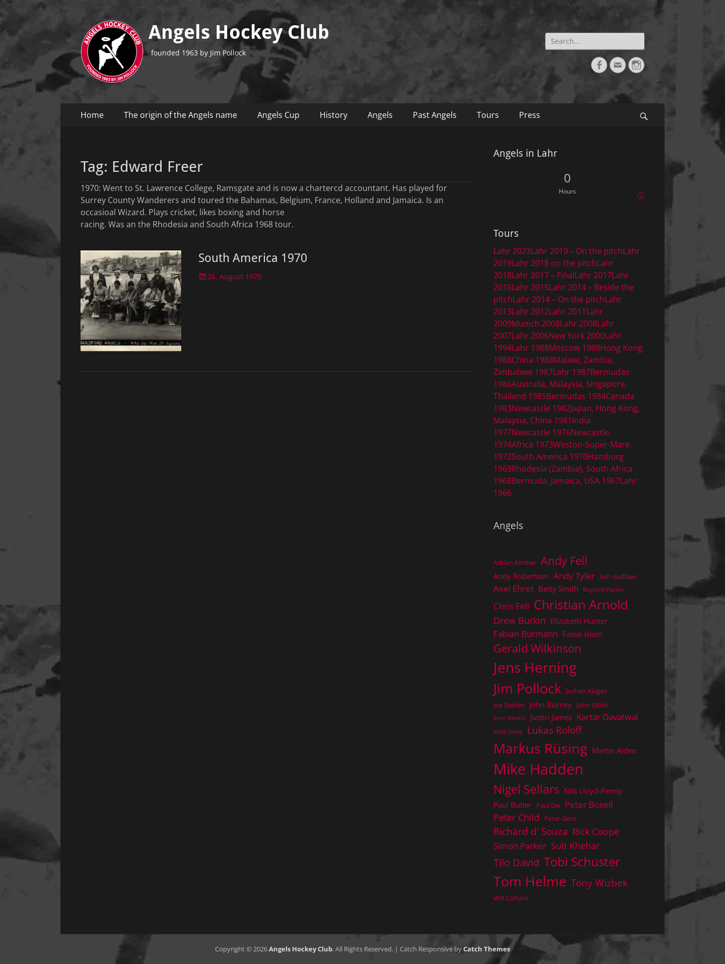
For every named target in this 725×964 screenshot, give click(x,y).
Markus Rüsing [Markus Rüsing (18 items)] (540, 748)
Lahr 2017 (593, 275)
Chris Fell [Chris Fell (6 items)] (511, 606)
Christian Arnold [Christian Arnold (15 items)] (581, 604)
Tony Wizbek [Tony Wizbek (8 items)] (599, 882)
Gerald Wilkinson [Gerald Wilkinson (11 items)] (537, 648)
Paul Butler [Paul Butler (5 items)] (512, 805)
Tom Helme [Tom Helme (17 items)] (529, 881)
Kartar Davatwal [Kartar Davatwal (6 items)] (607, 717)
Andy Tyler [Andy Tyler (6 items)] (574, 576)
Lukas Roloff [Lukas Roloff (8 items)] (554, 730)
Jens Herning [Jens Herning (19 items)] (534, 667)
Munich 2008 (536, 323)
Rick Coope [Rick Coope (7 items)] (595, 831)
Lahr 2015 (530, 287)
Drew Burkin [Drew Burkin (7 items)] (519, 620)
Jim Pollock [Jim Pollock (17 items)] (527, 688)
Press (529, 114)
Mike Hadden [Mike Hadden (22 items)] (538, 769)
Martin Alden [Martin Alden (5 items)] (614, 750)
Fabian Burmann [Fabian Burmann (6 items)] (525, 633)
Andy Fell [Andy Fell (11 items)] (564, 560)
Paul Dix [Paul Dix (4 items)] (548, 805)
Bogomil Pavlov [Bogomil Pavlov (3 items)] (603, 589)
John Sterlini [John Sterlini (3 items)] (509, 718)
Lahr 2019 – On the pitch (577, 250)
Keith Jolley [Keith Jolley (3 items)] (508, 731)
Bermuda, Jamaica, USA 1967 (566, 480)
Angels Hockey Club (239, 32)
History (333, 114)
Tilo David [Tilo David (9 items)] (516, 862)
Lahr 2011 (567, 311)
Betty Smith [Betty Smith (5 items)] (558, 589)
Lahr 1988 (530, 347)
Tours (488, 114)
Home (92, 114)
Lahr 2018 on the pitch (554, 263)
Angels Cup (278, 114)
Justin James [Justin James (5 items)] (551, 717)
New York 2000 (577, 335)
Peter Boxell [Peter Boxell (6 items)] (589, 804)
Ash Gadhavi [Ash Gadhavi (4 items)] (618, 576)
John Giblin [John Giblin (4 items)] (592, 705)
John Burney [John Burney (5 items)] (550, 704)
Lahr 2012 (530, 311)
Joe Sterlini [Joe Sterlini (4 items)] (509, 705)
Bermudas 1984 (576, 396)
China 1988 (532, 359)
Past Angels (435, 114)
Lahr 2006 (530, 335)
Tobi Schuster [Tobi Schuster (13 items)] (582, 861)
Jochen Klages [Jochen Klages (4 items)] (586, 690)
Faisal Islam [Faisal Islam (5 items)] (582, 634)
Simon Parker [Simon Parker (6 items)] (519, 846)
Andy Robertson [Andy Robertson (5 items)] (521, 576)
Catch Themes (486, 948)
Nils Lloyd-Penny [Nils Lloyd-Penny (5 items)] (593, 791)
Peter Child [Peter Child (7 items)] (516, 817)
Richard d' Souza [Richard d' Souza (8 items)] (530, 831)
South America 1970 (252, 258)
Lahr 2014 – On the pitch (559, 299)
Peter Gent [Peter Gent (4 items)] (560, 818)
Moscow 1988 (574, 347)
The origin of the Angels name (180, 114)
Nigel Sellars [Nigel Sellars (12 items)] (526, 789)
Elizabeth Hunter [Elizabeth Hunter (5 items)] (579, 621)
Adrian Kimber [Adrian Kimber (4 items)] (514, 562)
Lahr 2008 (578, 323)
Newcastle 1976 (541, 432)
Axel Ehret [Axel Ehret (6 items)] (513, 588)
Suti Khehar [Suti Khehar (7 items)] (575, 846)
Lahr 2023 (512, 250)
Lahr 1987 (571, 371)
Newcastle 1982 (541, 408)
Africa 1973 (532, 444)
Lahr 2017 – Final (543, 275)
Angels (380, 114)
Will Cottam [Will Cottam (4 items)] (510, 898)
